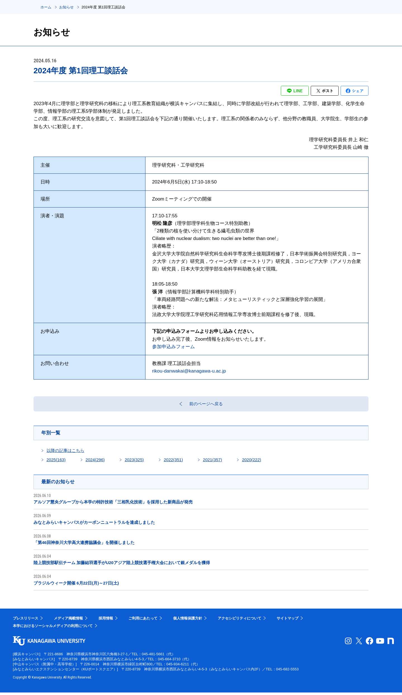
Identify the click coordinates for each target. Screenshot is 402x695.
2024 (95, 462)
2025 (56, 462)
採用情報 (106, 621)
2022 (173, 462)
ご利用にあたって (142, 621)
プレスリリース (25, 621)
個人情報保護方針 (187, 621)
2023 (134, 462)
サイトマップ (287, 621)
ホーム (45, 7)
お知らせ (66, 7)
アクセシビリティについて (239, 621)
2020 (251, 462)
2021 (212, 462)
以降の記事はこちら (65, 452)
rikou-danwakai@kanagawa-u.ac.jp (189, 371)
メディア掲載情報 (68, 621)
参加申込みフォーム (173, 346)
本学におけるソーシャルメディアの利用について (53, 628)
